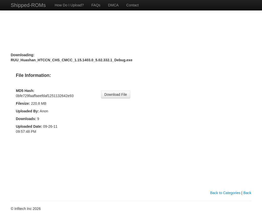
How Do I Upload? (69, 5)
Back (247, 193)
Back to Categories (225, 193)
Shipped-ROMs (28, 5)
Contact (132, 5)
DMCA (113, 5)
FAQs (95, 5)
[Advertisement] (131, 20)
